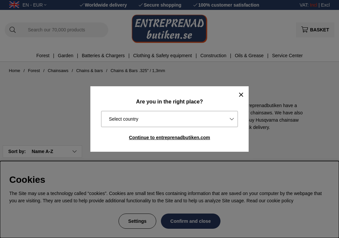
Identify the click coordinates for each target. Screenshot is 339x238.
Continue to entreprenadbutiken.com (169, 137)
